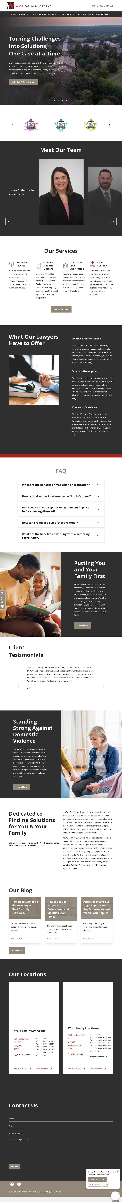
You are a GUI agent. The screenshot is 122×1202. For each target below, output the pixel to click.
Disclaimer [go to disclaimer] (56, 1192)
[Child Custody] (102, 264)
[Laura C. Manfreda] (61, 192)
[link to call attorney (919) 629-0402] (102, 6)
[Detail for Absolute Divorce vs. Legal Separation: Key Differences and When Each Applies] (97, 920)
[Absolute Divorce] (21, 264)
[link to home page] (29, 5)
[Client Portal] (73, 14)
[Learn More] (82, 625)
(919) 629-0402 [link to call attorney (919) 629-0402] (22, 1054)
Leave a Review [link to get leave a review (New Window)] (22, 1068)
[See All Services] (61, 309)
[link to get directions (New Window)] (23, 1045)
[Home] (14, 14)
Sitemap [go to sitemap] (44, 1192)
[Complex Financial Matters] (51, 265)
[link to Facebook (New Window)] (12, 1184)
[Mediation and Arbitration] (78, 265)
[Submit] (14, 1166)
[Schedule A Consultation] (23, 82)
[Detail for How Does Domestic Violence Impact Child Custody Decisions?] (25, 920)
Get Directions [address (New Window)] (44, 1068)
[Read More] (17, 950)
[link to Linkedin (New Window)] (19, 1184)
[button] (35, 14)
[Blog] (61, 14)
